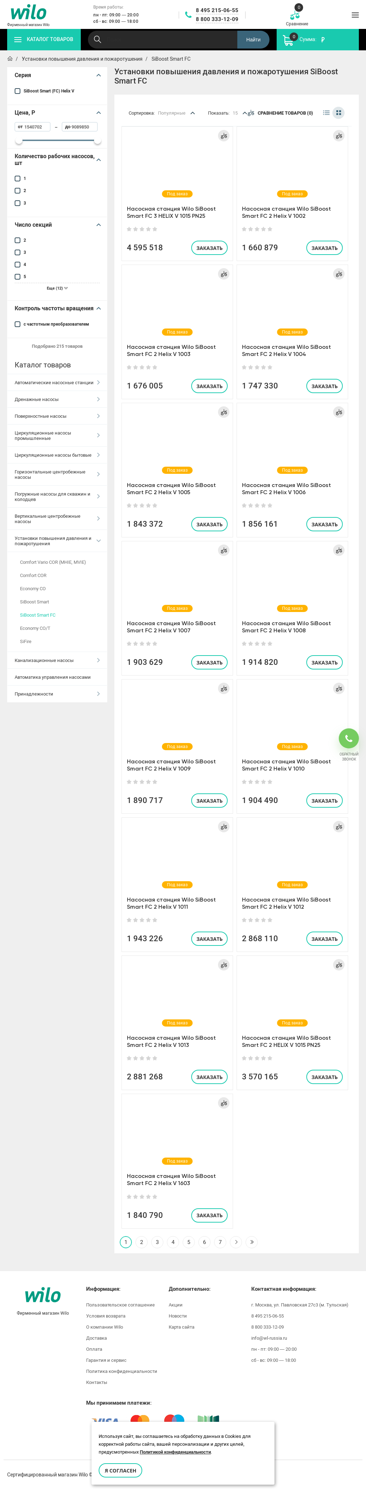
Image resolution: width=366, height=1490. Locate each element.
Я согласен (120, 1470)
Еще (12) (57, 288)
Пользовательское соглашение (120, 1305)
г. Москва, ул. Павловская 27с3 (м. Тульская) (299, 1305)
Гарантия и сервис (106, 1360)
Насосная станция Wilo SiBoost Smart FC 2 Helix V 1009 (171, 765)
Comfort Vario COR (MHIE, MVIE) (53, 562)
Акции (176, 1305)
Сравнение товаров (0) (280, 113)
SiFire (25, 641)
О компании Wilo (104, 1327)
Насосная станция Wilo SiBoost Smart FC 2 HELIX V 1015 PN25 (286, 1041)
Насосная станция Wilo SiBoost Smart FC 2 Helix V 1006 (286, 489)
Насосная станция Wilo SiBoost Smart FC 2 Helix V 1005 (171, 489)
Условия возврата (105, 1316)
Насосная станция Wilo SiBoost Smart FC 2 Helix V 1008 (286, 627)
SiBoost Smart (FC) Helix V (49, 91)
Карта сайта (181, 1327)
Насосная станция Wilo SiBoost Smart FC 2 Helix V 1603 (171, 1180)
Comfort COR (33, 575)
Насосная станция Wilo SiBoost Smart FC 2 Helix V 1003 (171, 350)
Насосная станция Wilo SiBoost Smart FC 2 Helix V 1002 (286, 212)
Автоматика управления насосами (53, 677)
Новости (178, 1316)
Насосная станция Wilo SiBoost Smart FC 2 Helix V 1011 (171, 903)
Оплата (94, 1349)
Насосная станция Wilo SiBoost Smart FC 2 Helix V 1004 (286, 350)
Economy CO (33, 588)
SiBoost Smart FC (37, 615)
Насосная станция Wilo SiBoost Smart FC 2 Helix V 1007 (171, 627)
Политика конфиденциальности (121, 1371)
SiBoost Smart (34, 601)
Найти (253, 39)
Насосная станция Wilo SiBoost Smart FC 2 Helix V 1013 (171, 1041)
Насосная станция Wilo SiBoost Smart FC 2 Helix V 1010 (286, 765)
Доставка (96, 1338)
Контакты (96, 1382)
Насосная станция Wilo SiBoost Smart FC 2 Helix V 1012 (286, 903)
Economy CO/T (35, 628)
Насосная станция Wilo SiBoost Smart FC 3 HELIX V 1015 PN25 (171, 212)
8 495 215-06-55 (217, 10)
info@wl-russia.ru (269, 1338)
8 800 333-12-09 (217, 19)
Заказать (209, 248)
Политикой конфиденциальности (175, 1452)
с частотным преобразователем (56, 324)
